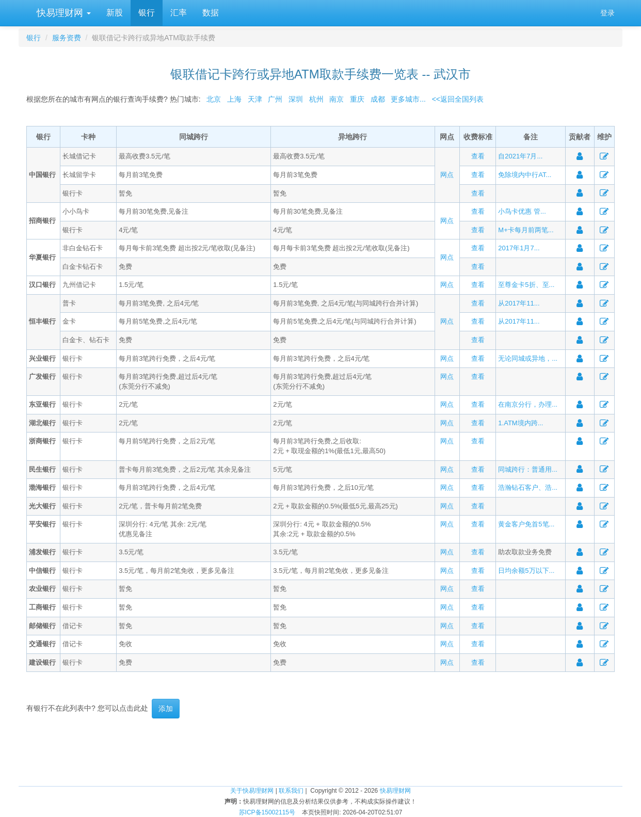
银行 (146, 12)
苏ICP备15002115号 (267, 812)
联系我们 (291, 790)
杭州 (316, 99)
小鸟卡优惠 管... (522, 211)
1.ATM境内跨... (520, 423)
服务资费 (66, 38)
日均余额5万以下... (526, 570)
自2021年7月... (520, 156)
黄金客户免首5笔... (526, 524)
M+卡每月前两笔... (525, 230)
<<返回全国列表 (458, 99)
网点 (447, 175)
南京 (336, 99)
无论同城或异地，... (527, 358)
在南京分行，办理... (527, 404)
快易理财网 (62, 13)
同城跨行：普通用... (527, 469)
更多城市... (406, 99)
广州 (275, 99)
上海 (234, 99)
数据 (210, 12)
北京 (213, 99)
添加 (165, 708)
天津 (255, 99)
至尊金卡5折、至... (526, 285)
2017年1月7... (518, 248)
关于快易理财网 (252, 790)
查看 (478, 156)
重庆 (357, 99)
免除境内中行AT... (524, 175)
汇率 (178, 12)
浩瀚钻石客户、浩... (527, 487)
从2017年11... (518, 303)
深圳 (296, 99)
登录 (607, 13)
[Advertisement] (320, 752)
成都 (378, 99)
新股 (114, 12)
